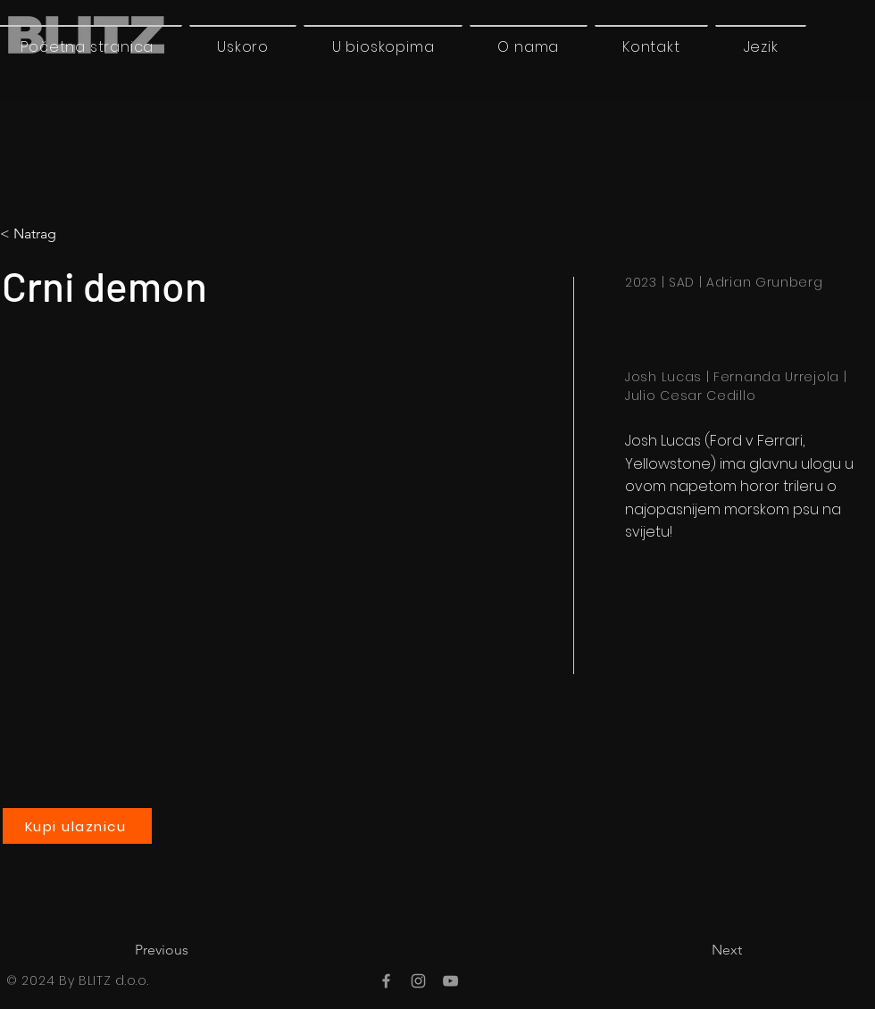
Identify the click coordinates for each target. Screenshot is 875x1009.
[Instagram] (418, 980)
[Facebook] (386, 980)
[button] (760, 46)
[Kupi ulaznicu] (77, 826)
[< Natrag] (74, 234)
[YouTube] (450, 980)
